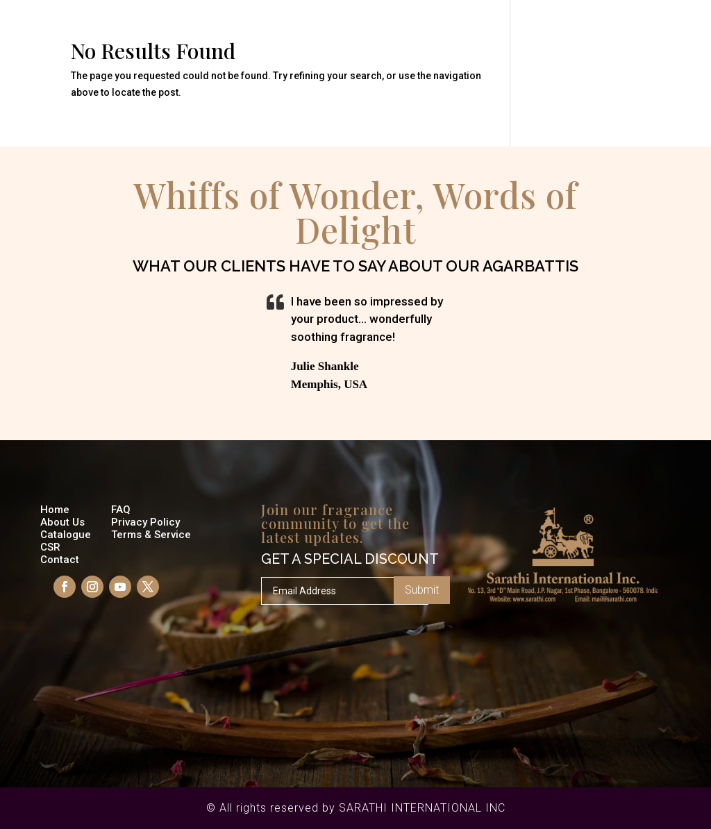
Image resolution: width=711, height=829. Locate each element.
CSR (50, 547)
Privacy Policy (145, 522)
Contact (59, 559)
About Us (62, 522)
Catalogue (65, 534)
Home (54, 509)
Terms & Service (151, 534)
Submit (422, 589)
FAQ (121, 509)
